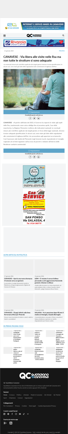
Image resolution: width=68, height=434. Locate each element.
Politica (62, 51)
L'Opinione (12, 398)
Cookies (24, 406)
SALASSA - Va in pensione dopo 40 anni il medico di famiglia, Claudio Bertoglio (49, 314)
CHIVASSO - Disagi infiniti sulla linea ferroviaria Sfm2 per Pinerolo (17, 314)
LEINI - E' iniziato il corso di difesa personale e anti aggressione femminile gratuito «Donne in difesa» (48, 281)
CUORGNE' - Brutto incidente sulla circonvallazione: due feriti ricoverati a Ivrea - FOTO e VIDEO (39, 354)
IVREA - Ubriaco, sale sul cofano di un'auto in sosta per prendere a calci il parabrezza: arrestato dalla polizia (17, 356)
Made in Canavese (36, 395)
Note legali (32, 406)
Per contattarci (8, 406)
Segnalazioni (28, 398)
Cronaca (12, 395)
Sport (5, 398)
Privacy (17, 406)
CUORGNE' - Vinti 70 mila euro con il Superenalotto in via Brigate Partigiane (17, 337)
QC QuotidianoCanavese (24, 432)
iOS (39, 388)
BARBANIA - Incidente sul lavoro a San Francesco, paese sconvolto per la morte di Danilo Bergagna (60, 355)
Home (5, 395)
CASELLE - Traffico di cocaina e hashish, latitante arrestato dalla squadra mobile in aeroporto (39, 338)
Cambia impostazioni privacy (47, 406)
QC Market (56, 395)
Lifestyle (26, 395)
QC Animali (47, 395)
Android (43, 388)
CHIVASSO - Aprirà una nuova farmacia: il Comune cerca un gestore (18, 280)
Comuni (20, 398)
